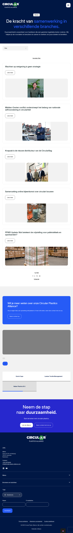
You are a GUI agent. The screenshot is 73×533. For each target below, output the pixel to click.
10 (37, 276)
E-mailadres (29, 500)
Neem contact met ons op (43, 425)
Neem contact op (14, 316)
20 (39, 276)
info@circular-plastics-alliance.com (11, 464)
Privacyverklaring (23, 521)
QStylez (39, 529)
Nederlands (10, 495)
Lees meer (10, 72)
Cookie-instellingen (49, 521)
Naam (4, 500)
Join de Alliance (26, 425)
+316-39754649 (7, 462)
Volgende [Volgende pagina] (36, 279)
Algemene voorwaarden (36, 521)
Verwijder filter (36, 58)
